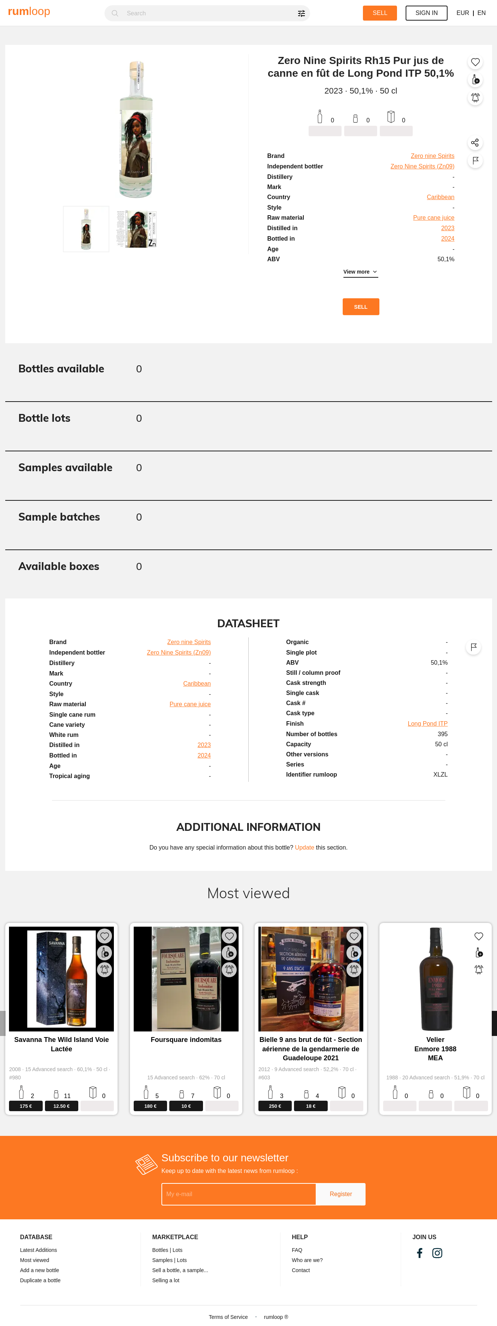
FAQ (297, 1250)
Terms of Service (228, 1317)
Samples (162, 1260)
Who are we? (307, 1260)
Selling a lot (165, 1280)
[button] (86, 229)
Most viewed (34, 1260)
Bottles (160, 1250)
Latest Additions (38, 1250)
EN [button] (482, 13)
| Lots (176, 1250)
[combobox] (216, 13)
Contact (301, 1270)
